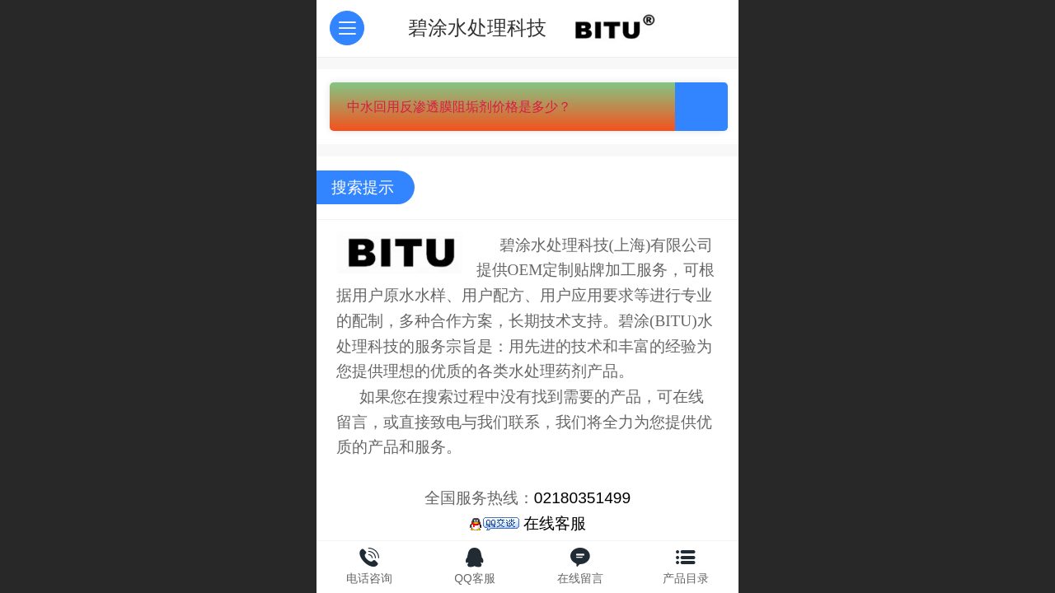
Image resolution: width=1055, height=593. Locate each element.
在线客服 (527, 523)
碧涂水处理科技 (477, 27)
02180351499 (582, 498)
